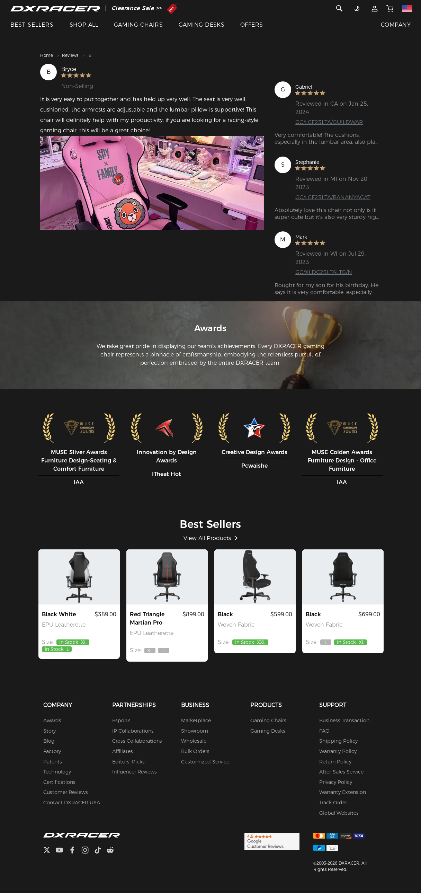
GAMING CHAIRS (138, 24)
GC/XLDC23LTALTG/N (323, 272)
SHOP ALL (84, 24)
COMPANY (396, 24)
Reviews (70, 55)
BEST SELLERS (32, 24)
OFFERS (251, 24)
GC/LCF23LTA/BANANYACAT (332, 197)
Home (46, 55)
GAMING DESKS (202, 24)
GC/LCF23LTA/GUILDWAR (329, 122)
